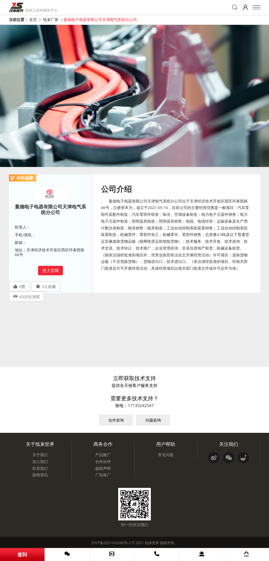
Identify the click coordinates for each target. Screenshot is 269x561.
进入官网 (50, 270)
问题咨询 (153, 420)
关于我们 (40, 454)
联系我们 (40, 468)
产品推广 (103, 454)
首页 (33, 19)
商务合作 (103, 444)
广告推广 (103, 475)
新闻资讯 (40, 475)
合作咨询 (116, 420)
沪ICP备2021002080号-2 (111, 542)
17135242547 (141, 405)
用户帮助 (165, 444)
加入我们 (40, 461)
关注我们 (228, 444)
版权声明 (103, 468)
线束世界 (152, 542)
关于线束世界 (40, 444)
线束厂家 (50, 19)
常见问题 (165, 454)
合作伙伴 (103, 461)
